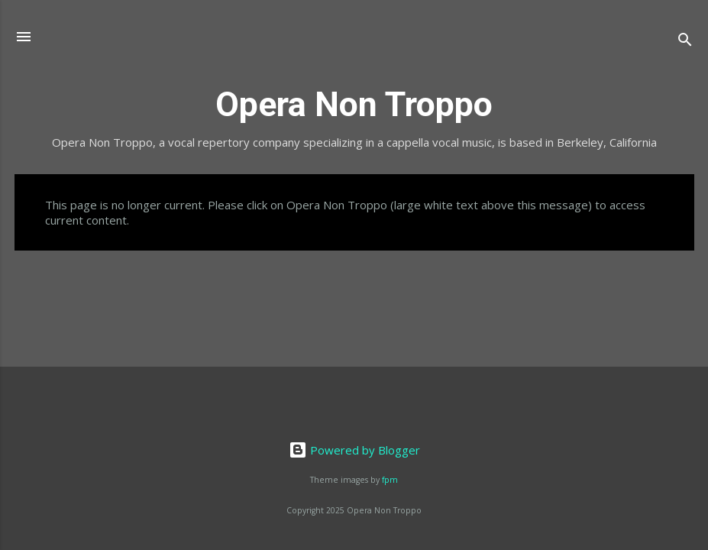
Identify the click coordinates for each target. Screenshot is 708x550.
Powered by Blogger (354, 450)
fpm (390, 479)
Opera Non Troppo (354, 104)
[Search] (685, 41)
